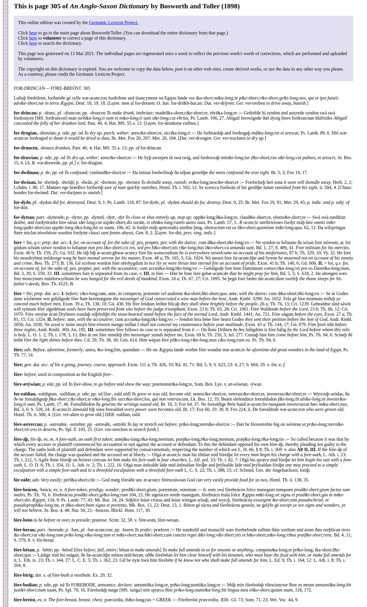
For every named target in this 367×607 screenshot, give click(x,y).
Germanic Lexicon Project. (113, 22)
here (33, 32)
